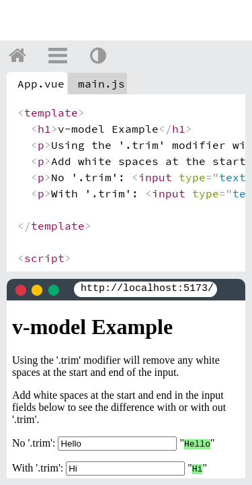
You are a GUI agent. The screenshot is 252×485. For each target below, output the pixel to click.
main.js (101, 83)
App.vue (41, 83)
